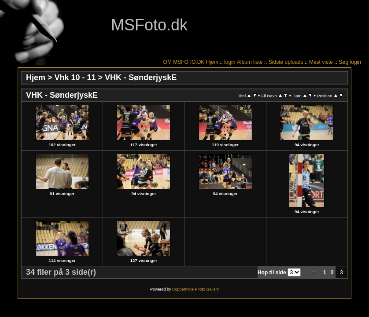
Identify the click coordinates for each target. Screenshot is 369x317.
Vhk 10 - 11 (75, 77)
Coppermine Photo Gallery (195, 289)
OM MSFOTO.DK (184, 62)
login (229, 62)
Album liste (250, 62)
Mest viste (321, 62)
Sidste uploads (286, 62)
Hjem (212, 62)
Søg (343, 62)
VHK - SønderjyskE (141, 77)
